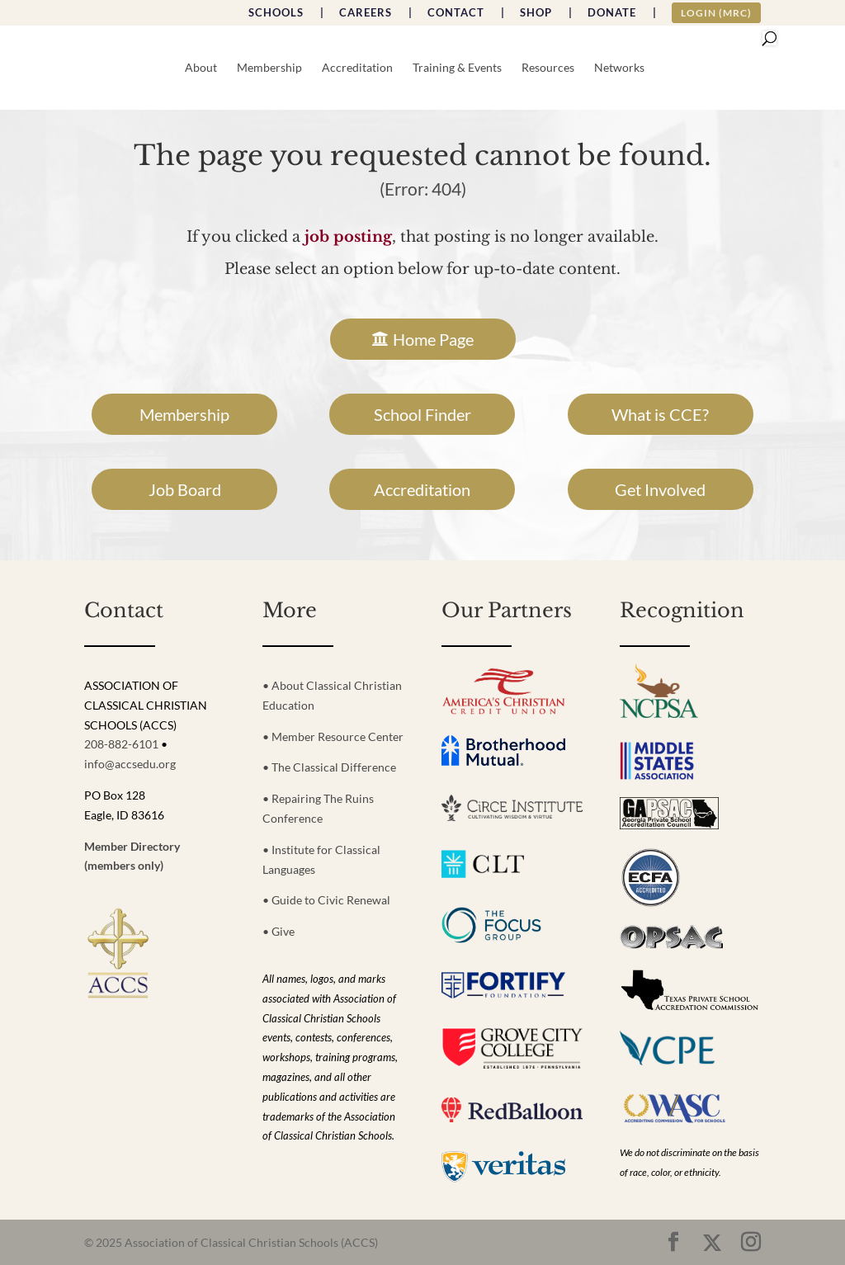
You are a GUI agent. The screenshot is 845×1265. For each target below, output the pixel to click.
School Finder (422, 414)
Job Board (185, 489)
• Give (278, 931)
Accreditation (357, 68)
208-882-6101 (121, 744)
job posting (348, 237)
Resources (548, 68)
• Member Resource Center (333, 736)
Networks (619, 68)
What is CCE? (660, 414)
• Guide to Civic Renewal (326, 900)
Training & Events (457, 68)
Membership (269, 68)
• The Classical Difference (329, 767)
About (201, 68)
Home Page (433, 339)
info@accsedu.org (130, 764)
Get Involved (660, 489)
